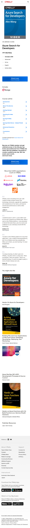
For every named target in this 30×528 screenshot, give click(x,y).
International (5, 472)
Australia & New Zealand (8, 475)
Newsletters (22, 452)
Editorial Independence (6, 524)
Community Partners (6, 459)
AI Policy (21, 456)
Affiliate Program (6, 461)
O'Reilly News (5, 454)
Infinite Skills (8, 68)
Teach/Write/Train (6, 450)
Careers (3, 452)
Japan (3, 477)
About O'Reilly (6, 447)
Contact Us (22, 450)
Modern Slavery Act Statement (20, 524)
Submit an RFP (5, 463)
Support (21, 447)
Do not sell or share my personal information (11, 515)
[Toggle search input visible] (28, 2)
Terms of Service (5, 523)
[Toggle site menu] (2, 2)
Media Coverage (6, 456)
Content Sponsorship (7, 468)
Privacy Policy (22, 454)
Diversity (3, 465)
